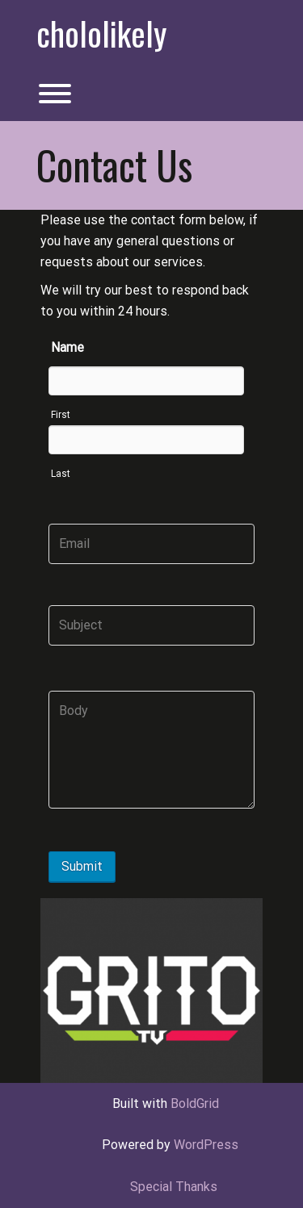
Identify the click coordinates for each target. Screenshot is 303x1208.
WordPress (206, 1144)
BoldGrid (194, 1103)
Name (67, 347)
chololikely (101, 32)
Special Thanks (173, 1186)
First (60, 414)
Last (60, 473)
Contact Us (114, 165)
